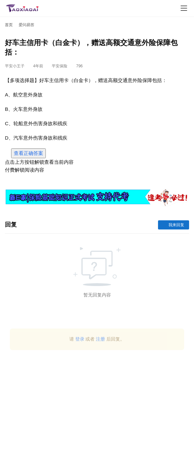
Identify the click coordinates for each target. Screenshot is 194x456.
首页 (9, 25)
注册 (100, 339)
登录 (79, 339)
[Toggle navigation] (184, 8)
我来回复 (173, 225)
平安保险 (59, 66)
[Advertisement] (97, 405)
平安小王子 (15, 66)
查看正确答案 (28, 153)
